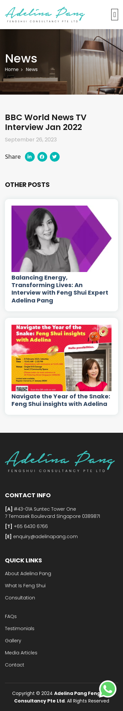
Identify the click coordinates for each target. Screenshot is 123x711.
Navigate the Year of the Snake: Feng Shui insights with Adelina (60, 400)
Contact (14, 665)
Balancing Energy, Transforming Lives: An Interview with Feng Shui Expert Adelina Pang (59, 289)
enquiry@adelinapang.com (45, 536)
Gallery (13, 640)
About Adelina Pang (28, 573)
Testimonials (19, 628)
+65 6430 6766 (30, 526)
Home (12, 69)
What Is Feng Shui (25, 585)
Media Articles (21, 652)
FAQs (11, 616)
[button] (114, 14)
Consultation (20, 597)
